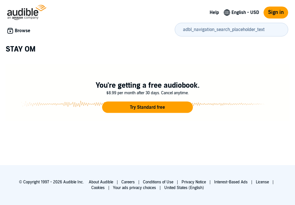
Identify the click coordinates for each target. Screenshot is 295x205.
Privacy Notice (194, 182)
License (262, 182)
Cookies (98, 187)
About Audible (101, 182)
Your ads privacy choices (134, 187)
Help (214, 12)
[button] (147, 107)
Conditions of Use (158, 182)
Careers (128, 182)
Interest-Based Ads (231, 182)
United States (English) (184, 187)
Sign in (276, 12)
